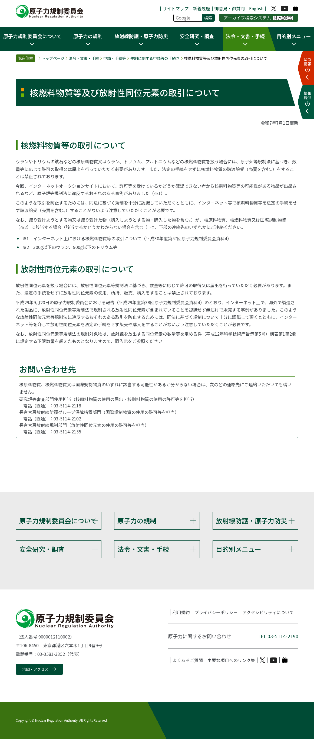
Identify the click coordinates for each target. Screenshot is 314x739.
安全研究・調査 (42, 549)
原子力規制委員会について (58, 520)
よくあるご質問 (188, 660)
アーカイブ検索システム (258, 17)
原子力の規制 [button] (88, 36)
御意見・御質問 (229, 8)
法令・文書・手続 (84, 58)
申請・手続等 (114, 58)
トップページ (53, 58)
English (256, 8)
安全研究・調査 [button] (197, 36)
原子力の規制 (136, 520)
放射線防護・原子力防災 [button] (141, 36)
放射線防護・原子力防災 (251, 520)
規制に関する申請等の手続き (155, 58)
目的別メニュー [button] (294, 36)
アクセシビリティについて (268, 612)
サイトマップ (176, 8)
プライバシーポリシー (216, 612)
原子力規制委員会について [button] (32, 36)
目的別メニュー (238, 549)
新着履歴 (201, 8)
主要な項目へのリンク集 (231, 660)
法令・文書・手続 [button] (245, 36)
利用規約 (181, 612)
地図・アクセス (35, 669)
